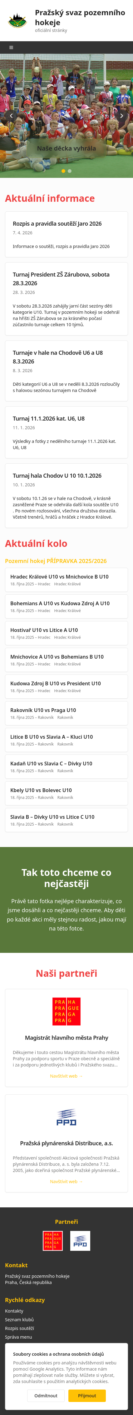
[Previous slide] (11, 116)
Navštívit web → (66, 1076)
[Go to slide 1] (63, 171)
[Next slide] (122, 116)
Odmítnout (45, 1396)
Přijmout (87, 1396)
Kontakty (14, 1311)
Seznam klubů (19, 1320)
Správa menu (18, 1337)
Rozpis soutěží (19, 1328)
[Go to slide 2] (69, 171)
